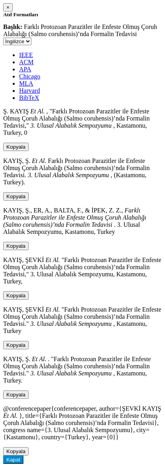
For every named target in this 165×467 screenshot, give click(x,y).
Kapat (13, 460)
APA (25, 69)
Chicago (29, 76)
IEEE (26, 55)
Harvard (29, 90)
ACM (26, 62)
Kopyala (15, 147)
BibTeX (29, 97)
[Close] (8, 7)
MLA (26, 83)
